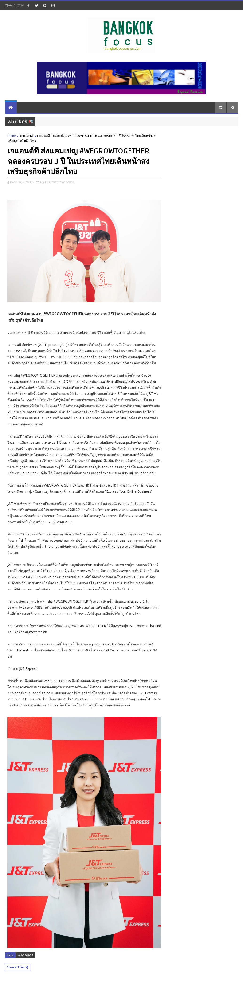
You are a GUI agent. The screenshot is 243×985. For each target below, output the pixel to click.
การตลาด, (68, 182)
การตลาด (26, 135)
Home (11, 135)
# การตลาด (25, 955)
